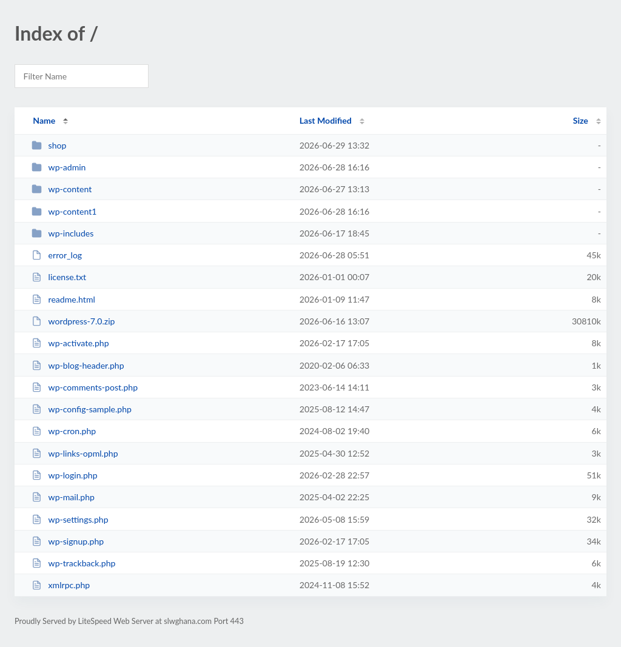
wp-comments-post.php (85, 387)
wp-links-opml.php (75, 453)
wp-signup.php (68, 541)
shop (49, 145)
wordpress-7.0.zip (73, 321)
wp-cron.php (64, 431)
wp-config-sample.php (82, 409)
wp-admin (59, 167)
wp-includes (62, 233)
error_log (57, 255)
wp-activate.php (70, 343)
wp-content (62, 189)
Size (580, 120)
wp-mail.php (63, 497)
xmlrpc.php (61, 585)
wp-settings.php (70, 519)
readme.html (63, 299)
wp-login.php (64, 475)
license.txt (59, 277)
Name (44, 120)
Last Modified (326, 120)
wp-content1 (64, 211)
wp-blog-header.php (78, 365)
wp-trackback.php (73, 563)
